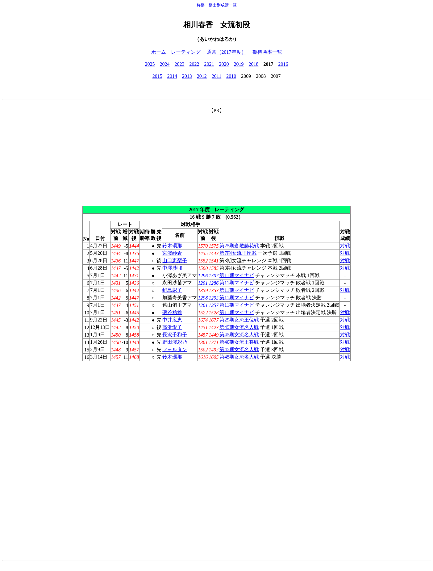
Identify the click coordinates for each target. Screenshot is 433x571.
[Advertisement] (216, 157)
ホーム (158, 52)
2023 (180, 64)
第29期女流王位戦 (239, 319)
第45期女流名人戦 (239, 327)
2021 (209, 64)
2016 (283, 64)
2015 (157, 76)
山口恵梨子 (174, 260)
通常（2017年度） (226, 52)
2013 (187, 76)
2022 (194, 64)
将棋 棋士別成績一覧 (217, 5)
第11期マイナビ (236, 275)
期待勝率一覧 (267, 52)
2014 (172, 76)
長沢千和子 (174, 334)
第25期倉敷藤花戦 (239, 245)
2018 (254, 64)
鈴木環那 (172, 245)
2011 (216, 76)
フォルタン (174, 349)
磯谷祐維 (172, 312)
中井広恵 (172, 319)
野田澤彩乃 (174, 342)
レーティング (186, 52)
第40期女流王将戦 (239, 342)
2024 (165, 64)
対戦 (345, 245)
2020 (224, 64)
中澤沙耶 (172, 268)
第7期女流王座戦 (237, 253)
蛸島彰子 (172, 290)
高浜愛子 (172, 327)
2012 (202, 76)
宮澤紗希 (172, 253)
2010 (231, 76)
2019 (239, 64)
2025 (150, 64)
